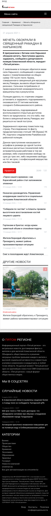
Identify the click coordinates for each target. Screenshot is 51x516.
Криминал (16, 22)
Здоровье (6, 458)
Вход (4, 1)
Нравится (9, 170)
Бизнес (5, 440)
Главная (5, 22)
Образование (8, 455)
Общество (6, 446)
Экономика (7, 452)
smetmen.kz (7, 467)
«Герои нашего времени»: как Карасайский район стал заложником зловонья (22, 180)
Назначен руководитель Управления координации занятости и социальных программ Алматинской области (22, 196)
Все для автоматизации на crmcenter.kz (20, 470)
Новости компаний (11, 464)
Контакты (32, 507)
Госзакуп (6, 461)
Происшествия (9, 443)
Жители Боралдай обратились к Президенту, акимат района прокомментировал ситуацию (19, 241)
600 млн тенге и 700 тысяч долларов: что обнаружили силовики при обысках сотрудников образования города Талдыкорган (24, 414)
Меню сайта (25, 13)
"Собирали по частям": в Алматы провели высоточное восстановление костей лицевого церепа (24, 212)
